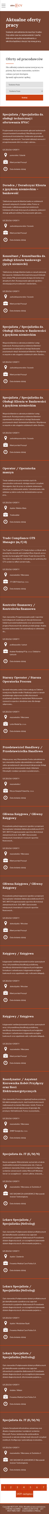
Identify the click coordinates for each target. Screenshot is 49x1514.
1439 (19, 1493)
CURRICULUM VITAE (30, 1509)
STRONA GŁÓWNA (13, 1509)
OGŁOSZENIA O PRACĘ (31, 1511)
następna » (28, 1493)
